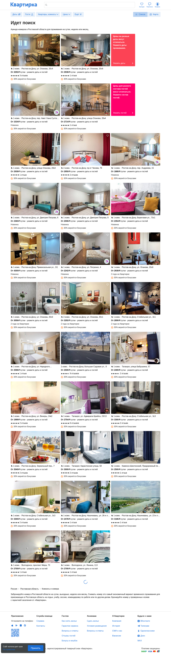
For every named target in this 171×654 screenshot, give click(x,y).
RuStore (25, 625)
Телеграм (145, 626)
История (116, 626)
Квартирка (25, 5)
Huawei (21, 625)
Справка (40, 621)
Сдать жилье (93, 621)
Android (16, 625)
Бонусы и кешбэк (69, 641)
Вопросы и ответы (70, 631)
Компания (116, 621)
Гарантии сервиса (70, 626)
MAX (140, 641)
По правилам (9, 648)
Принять (35, 648)
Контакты (40, 626)
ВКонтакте (145, 621)
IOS (12, 625)
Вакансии (116, 636)
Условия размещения (97, 626)
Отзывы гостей (68, 636)
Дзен (143, 636)
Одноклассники (148, 631)
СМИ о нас (117, 631)
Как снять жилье (69, 621)
